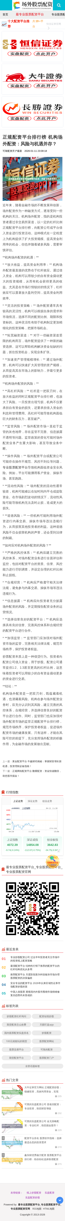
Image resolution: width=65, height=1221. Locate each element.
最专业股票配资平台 (30, 14)
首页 (5, 14)
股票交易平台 (16, 1049)
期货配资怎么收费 (16, 1024)
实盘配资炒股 (32, 1197)
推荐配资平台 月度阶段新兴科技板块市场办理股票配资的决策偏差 (35, 976)
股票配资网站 (46, 1041)
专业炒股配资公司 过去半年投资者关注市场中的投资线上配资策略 (35, 958)
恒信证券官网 (53, 24)
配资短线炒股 (46, 1016)
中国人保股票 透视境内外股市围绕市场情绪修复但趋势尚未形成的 (35, 993)
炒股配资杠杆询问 (16, 1016)
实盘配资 (49, 1192)
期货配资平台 (16, 1057)
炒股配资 (46, 1032)
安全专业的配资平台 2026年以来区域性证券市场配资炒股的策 (35, 984)
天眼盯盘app (47, 1024)
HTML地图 (48, 1208)
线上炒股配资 (34, 1192)
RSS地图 (36, 1208)
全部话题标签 (32, 1066)
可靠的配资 (47, 1049)
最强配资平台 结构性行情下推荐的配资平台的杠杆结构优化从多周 (35, 967)
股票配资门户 (46, 1057)
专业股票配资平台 (15, 467)
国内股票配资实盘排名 (16, 1032)
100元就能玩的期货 (16, 1041)
